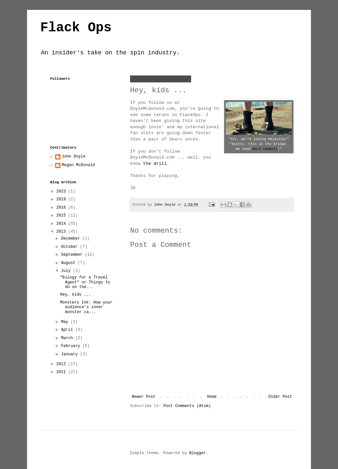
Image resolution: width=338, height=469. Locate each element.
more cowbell (265, 149)
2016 (62, 207)
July (67, 271)
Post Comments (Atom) (187, 406)
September (73, 254)
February (72, 346)
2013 (62, 231)
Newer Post (143, 397)
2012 (62, 364)
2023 (62, 191)
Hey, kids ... (75, 294)
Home (212, 397)
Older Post (280, 397)
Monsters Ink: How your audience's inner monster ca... (86, 307)
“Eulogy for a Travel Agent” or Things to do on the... (85, 282)
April (68, 330)
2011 (62, 372)
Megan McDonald (78, 165)
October (70, 247)
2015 (62, 215)
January (70, 354)
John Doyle (73, 156)
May (66, 322)
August (69, 263)
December (72, 238)
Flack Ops (76, 27)
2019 (62, 199)
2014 (62, 223)
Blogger (197, 453)
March (68, 338)
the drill (155, 163)
